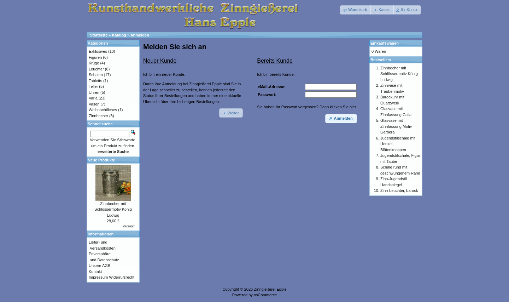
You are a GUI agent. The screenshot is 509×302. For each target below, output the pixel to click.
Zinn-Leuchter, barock (399, 190)
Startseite (98, 35)
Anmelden (139, 35)
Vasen (94, 104)
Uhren (94, 92)
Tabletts (95, 81)
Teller (93, 86)
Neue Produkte (101, 160)
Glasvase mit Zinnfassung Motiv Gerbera (396, 126)
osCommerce (265, 295)
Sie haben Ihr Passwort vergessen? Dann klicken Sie (306, 107)
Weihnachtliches (103, 110)
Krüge (94, 63)
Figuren (95, 57)
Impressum (98, 277)
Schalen (96, 75)
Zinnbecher (98, 116)
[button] (355, 10)
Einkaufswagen (384, 43)
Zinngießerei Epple (270, 289)
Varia (93, 98)
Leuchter (96, 69)
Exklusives (98, 51)
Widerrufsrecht (121, 277)
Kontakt (95, 271)
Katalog (119, 35)
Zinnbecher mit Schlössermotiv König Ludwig (113, 209)
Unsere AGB (99, 265)
